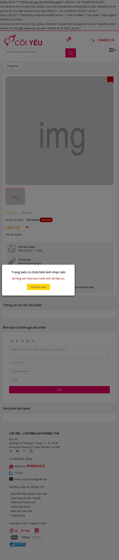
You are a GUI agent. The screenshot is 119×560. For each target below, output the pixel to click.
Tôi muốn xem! (38, 287)
